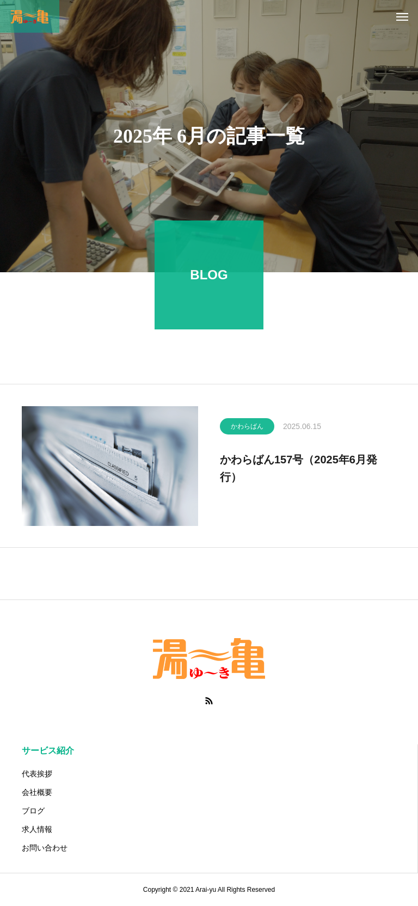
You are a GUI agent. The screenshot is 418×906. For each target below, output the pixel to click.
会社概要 (37, 792)
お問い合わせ (44, 847)
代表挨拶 (37, 773)
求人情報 (37, 829)
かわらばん (247, 430)
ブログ (33, 810)
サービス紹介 (48, 750)
